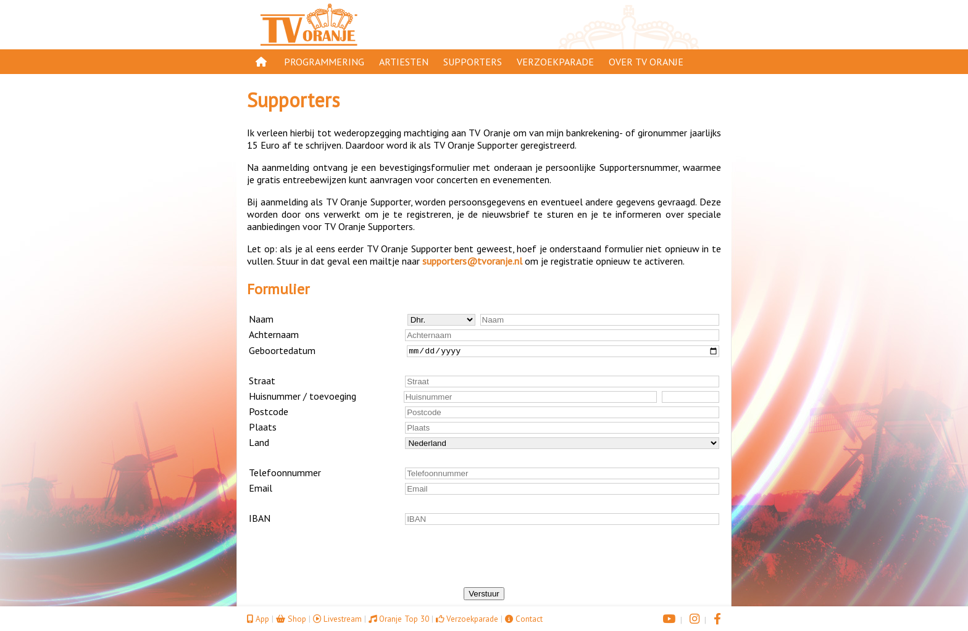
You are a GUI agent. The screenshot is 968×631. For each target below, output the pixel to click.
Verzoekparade (555, 62)
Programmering (324, 62)
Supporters (472, 62)
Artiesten (403, 62)
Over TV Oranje (646, 62)
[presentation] (484, 563)
